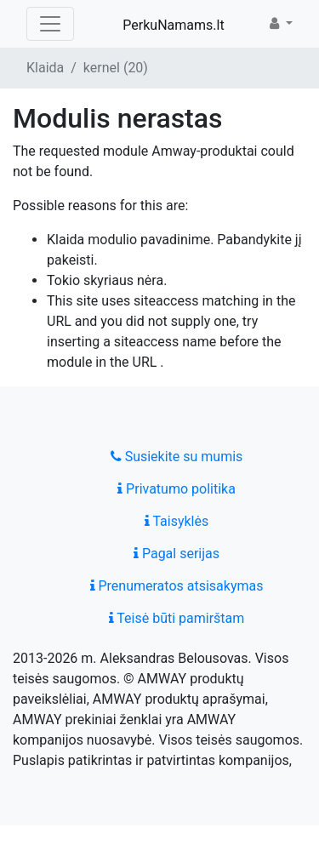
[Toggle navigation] (50, 24)
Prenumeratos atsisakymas (177, 586)
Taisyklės (176, 521)
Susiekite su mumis (177, 456)
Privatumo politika (176, 489)
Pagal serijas (176, 553)
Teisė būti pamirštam (177, 618)
